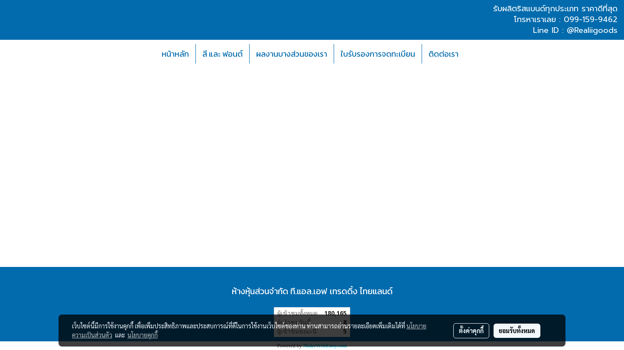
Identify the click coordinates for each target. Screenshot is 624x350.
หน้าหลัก (175, 54)
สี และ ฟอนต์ (222, 54)
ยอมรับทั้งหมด (517, 330)
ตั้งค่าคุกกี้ (471, 330)
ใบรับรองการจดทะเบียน (378, 54)
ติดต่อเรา (443, 54)
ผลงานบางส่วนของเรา (291, 54)
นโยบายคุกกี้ (142, 335)
